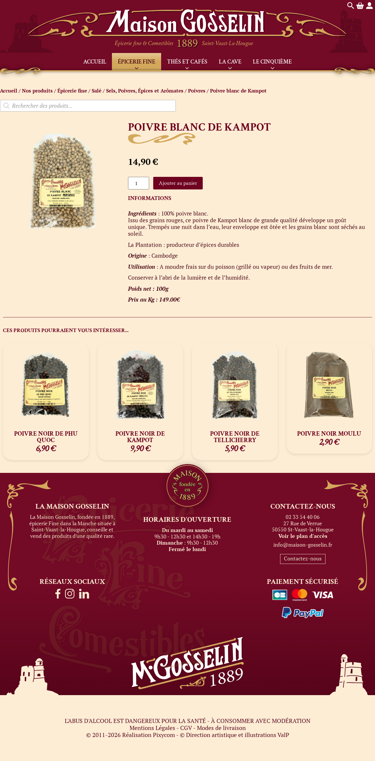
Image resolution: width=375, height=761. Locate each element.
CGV (186, 728)
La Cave (230, 62)
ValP (283, 735)
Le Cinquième (272, 62)
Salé (96, 90)
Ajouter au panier (178, 183)
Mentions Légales (152, 728)
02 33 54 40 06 (303, 516)
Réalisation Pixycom (148, 735)
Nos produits (37, 90)
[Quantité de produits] (138, 183)
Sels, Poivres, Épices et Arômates (144, 90)
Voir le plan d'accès (302, 535)
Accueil (94, 62)
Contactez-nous (303, 558)
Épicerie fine (136, 62)
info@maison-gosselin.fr (302, 544)
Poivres (196, 90)
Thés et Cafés (187, 62)
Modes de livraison (221, 728)
